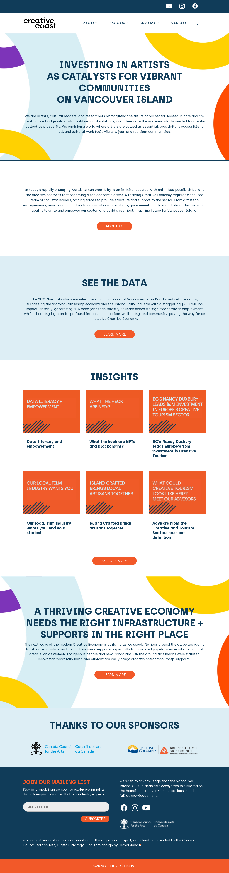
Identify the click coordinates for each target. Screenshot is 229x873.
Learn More (114, 334)
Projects (117, 23)
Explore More (114, 561)
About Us (114, 226)
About (88, 23)
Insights (148, 23)
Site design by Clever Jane (117, 845)
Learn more (114, 674)
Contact (178, 23)
